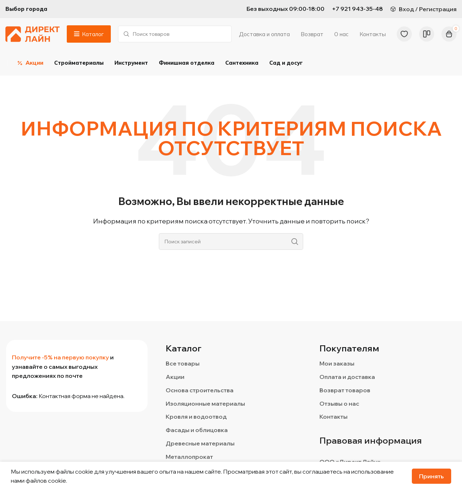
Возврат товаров (344, 390)
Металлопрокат (189, 457)
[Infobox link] (357, 9)
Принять (431, 476)
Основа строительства (200, 390)
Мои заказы (336, 364)
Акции (175, 377)
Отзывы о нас (339, 403)
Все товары (183, 364)
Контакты (333, 417)
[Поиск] (175, 34)
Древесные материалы (200, 443)
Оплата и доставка (347, 377)
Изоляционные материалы (205, 403)
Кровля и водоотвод (196, 417)
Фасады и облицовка (197, 430)
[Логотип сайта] (32, 33)
